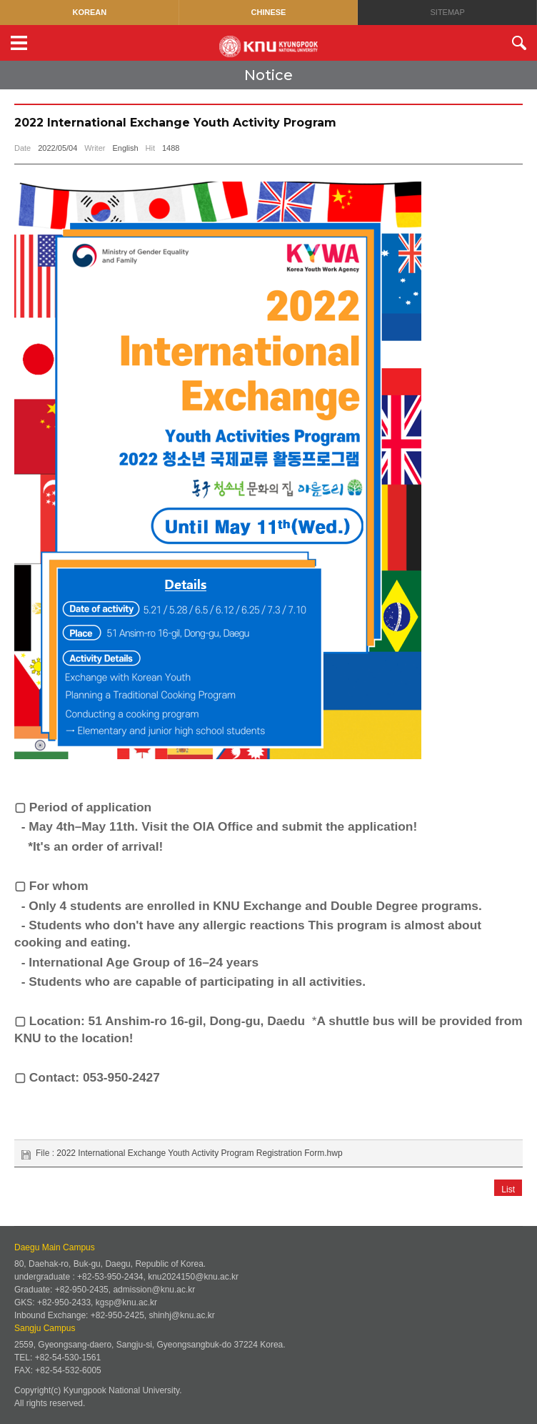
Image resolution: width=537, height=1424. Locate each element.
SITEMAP (447, 12)
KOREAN (89, 12)
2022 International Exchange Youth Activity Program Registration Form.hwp (199, 1153)
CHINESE (268, 12)
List (508, 1190)
